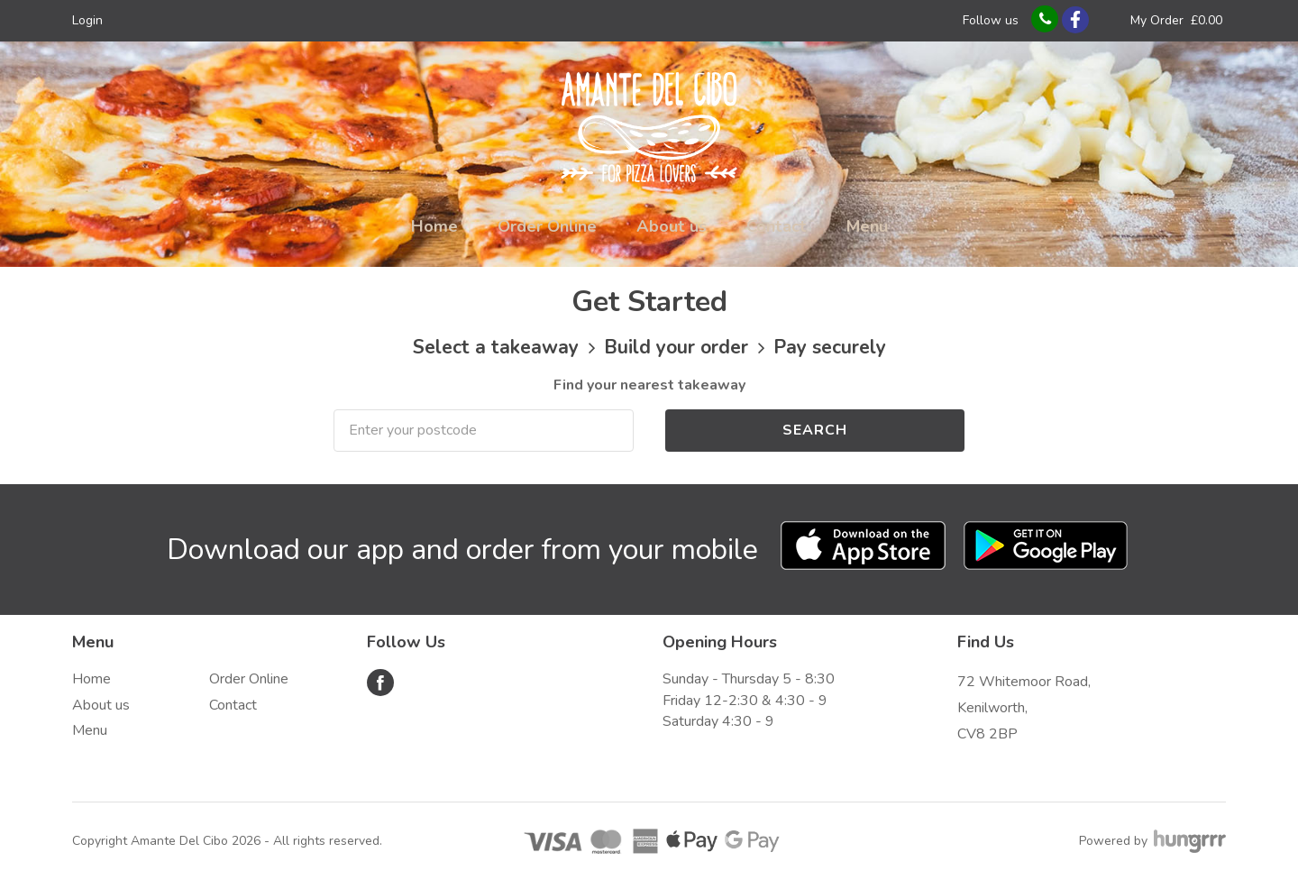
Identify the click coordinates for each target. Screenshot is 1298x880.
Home (434, 226)
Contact (776, 226)
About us (671, 226)
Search (814, 430)
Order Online (547, 226)
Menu (867, 226)
